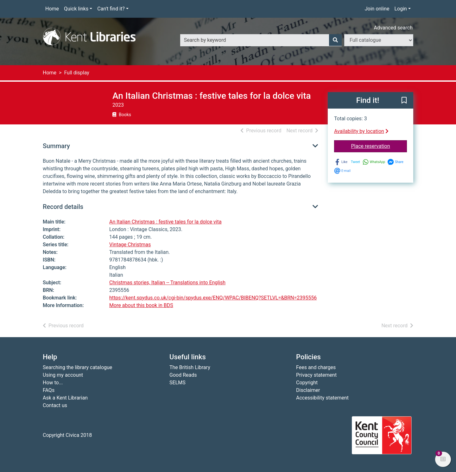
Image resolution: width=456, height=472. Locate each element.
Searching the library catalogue (77, 367)
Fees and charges (316, 367)
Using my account (63, 375)
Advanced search (393, 28)
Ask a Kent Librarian (65, 398)
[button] (404, 101)
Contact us (55, 405)
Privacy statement (316, 375)
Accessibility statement (322, 398)
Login (400, 9)
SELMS (177, 383)
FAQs (48, 390)
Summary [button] (56, 146)
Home (52, 9)
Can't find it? (111, 9)
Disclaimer (308, 390)
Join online (377, 9)
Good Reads (183, 375)
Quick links (76, 9)
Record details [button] (63, 207)
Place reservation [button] (379, 145)
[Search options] (378, 40)
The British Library (189, 367)
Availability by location (361, 131)
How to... (53, 383)
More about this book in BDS (141, 305)
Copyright (307, 383)
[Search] (335, 40)
